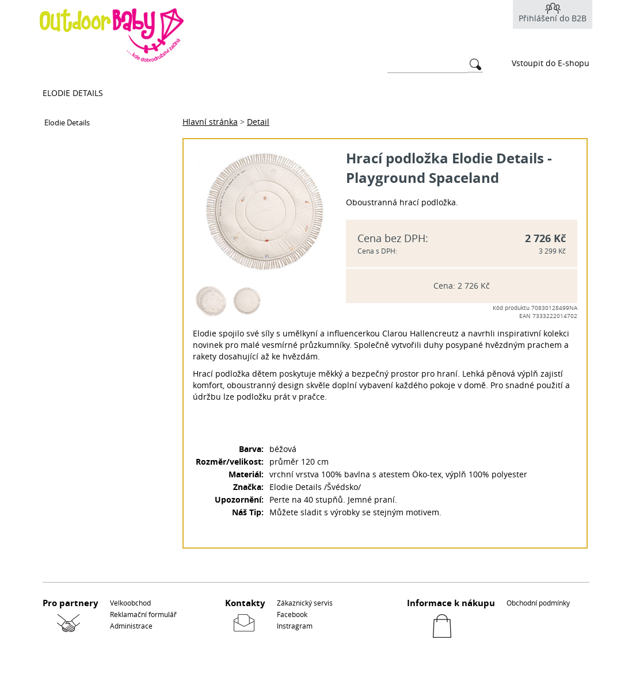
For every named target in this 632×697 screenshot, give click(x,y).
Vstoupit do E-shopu (550, 63)
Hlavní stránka (210, 121)
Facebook (292, 614)
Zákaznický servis (305, 602)
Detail (258, 121)
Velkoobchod (130, 602)
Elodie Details (73, 92)
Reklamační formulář (143, 614)
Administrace (131, 625)
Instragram (295, 625)
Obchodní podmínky (538, 602)
